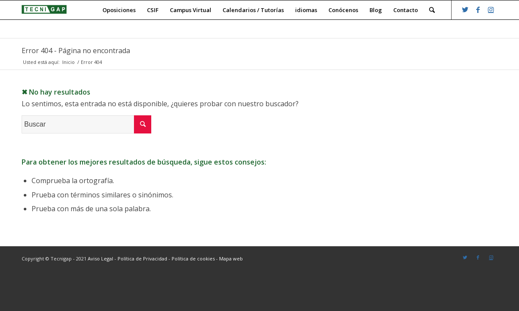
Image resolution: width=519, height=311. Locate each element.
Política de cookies (193, 258)
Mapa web (231, 258)
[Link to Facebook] (477, 9)
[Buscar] (431, 9)
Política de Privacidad (142, 258)
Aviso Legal (100, 258)
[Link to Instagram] (490, 9)
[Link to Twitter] (465, 9)
